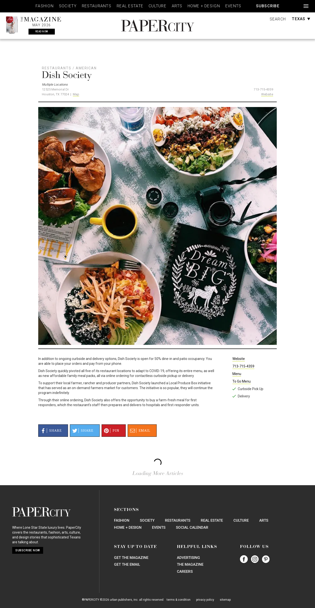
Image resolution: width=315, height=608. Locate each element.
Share (50, 430)
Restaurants (96, 6)
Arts (177, 6)
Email (139, 430)
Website (267, 94)
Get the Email (127, 564)
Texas (301, 19)
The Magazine (190, 564)
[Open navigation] (306, 6)
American (86, 68)
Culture (157, 6)
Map (76, 94)
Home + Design (204, 6)
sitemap (225, 599)
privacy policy (205, 599)
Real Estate (130, 6)
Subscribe (268, 6)
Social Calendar (192, 527)
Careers (185, 571)
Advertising (188, 557)
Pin (111, 430)
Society (67, 6)
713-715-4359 (263, 89)
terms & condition (179, 599)
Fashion (45, 6)
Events (233, 6)
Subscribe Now (27, 550)
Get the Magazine (131, 557)
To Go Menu (241, 381)
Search (278, 19)
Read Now (41, 31)
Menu (236, 374)
